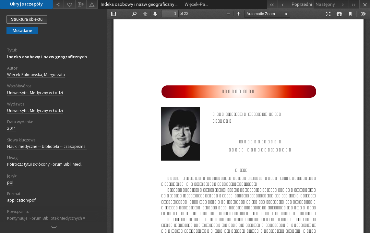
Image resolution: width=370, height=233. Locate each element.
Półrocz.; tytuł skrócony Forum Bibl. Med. (44, 164)
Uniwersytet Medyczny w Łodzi (35, 92)
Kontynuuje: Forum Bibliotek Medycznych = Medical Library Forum (46, 221)
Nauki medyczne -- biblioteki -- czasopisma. (47, 146)
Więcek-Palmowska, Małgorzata (36, 74)
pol (10, 182)
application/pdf (21, 200)
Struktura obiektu (26, 19)
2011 (11, 128)
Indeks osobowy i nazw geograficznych (47, 57)
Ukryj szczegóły (26, 4)
